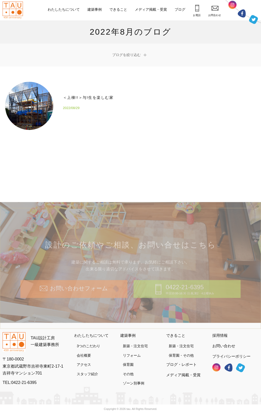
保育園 (128, 365)
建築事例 (94, 9)
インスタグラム (232, 6)
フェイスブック (242, 13)
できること (118, 9)
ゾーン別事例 (133, 383)
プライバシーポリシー (231, 356)
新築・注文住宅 (135, 346)
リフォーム (132, 355)
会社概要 (84, 355)
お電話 (197, 11)
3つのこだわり (88, 346)
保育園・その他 (181, 355)
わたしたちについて (64, 9)
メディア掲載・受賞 (151, 9)
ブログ (180, 9)
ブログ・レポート (181, 364)
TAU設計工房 (14, 10)
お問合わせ (214, 11)
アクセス (84, 365)
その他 (128, 374)
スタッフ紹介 (87, 374)
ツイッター (253, 18)
